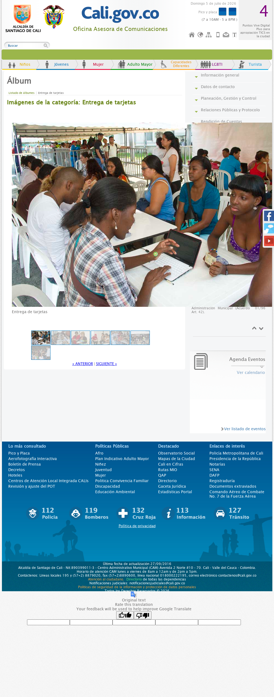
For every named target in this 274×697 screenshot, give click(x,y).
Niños (25, 64)
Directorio (167, 481)
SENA (214, 470)
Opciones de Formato (235, 34)
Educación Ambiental (115, 492)
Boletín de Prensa (24, 464)
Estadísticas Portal (175, 492)
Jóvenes (61, 64)
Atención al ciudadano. (106, 579)
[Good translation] (125, 615)
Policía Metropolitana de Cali (236, 453)
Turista (255, 64)
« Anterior (82, 364)
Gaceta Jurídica (172, 486)
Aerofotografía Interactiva (32, 458)
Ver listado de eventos (245, 429)
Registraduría (222, 481)
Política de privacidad (137, 526)
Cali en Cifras (170, 464)
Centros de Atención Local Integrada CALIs (48, 481)
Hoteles (15, 475)
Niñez (100, 464)
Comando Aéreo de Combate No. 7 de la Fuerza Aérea (236, 494)
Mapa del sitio (209, 34)
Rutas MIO (167, 470)
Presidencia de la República (235, 458)
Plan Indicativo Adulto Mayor (122, 458)
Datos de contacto (218, 87)
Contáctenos (226, 34)
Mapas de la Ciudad (176, 458)
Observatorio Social (176, 453)
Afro (99, 453)
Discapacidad (107, 486)
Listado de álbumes (21, 92)
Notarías (217, 464)
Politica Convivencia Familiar (122, 481)
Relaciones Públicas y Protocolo (230, 110)
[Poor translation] (142, 615)
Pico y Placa (19, 453)
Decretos (16, 470)
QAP (162, 475)
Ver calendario (251, 372)
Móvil (218, 34)
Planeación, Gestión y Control (228, 98)
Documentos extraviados (232, 486)
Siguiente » (106, 364)
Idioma (200, 34)
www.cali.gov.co (37, 19)
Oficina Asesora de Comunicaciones (120, 29)
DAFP (214, 475)
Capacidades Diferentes (181, 64)
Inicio (192, 34)
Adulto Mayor (140, 64)
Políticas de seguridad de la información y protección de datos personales (137, 587)
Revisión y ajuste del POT (31, 486)
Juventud (103, 470)
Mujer (98, 64)
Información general (220, 75)
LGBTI (217, 64)
